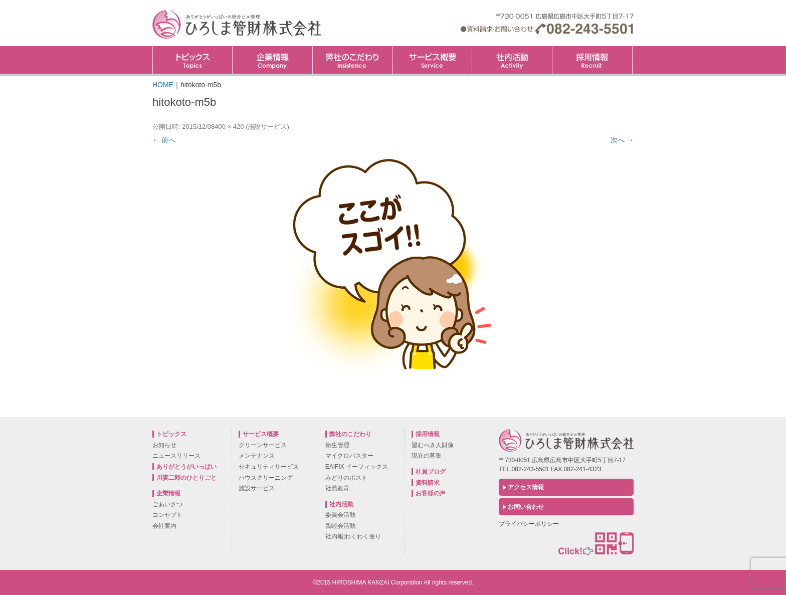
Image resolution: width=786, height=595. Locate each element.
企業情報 (272, 60)
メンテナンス (257, 455)
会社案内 (164, 525)
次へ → (622, 140)
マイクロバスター (349, 455)
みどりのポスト (346, 477)
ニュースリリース (176, 455)
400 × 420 (229, 126)
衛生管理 (337, 445)
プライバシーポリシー (529, 523)
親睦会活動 (340, 525)
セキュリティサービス (269, 466)
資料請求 (428, 482)
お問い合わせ (526, 506)
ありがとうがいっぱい (186, 466)
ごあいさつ (167, 504)
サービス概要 (432, 60)
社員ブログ (431, 471)
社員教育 (337, 488)
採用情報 (632, 49)
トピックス (192, 60)
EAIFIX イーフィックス (356, 466)
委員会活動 (340, 514)
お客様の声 (431, 493)
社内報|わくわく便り (353, 536)
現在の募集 (427, 455)
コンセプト (167, 514)
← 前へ (163, 140)
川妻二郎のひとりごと (186, 477)
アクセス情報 (526, 487)
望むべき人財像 (433, 445)
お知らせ (164, 445)
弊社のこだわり (352, 60)
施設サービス (267, 126)
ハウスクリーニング (266, 477)
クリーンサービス (263, 445)
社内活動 (512, 60)
